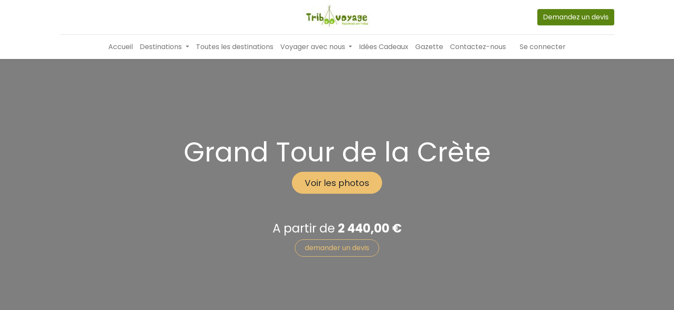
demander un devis (337, 248)
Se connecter (543, 47)
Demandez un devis (576, 17)
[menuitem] (120, 47)
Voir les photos (337, 183)
